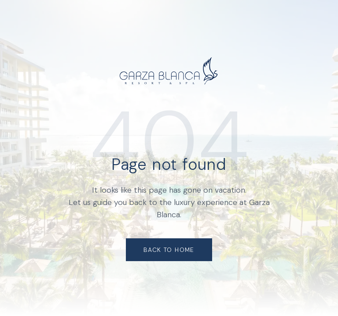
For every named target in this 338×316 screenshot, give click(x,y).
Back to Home (169, 250)
